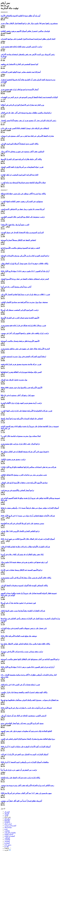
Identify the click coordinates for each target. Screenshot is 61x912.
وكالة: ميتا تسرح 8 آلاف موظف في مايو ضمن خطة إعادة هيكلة (23, 194)
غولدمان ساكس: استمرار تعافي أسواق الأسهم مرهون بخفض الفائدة (25, 31)
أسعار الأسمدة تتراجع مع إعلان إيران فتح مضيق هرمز (19, 89)
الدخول (3, 808)
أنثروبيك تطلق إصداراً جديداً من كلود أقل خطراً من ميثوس (21, 801)
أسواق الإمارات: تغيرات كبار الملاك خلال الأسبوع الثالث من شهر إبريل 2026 (28, 539)
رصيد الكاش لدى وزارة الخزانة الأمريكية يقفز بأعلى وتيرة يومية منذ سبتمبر (27, 785)
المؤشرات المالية (9, 836)
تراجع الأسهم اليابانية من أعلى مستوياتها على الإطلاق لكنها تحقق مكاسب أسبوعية (30, 659)
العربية (7, 850)
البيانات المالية (8, 834)
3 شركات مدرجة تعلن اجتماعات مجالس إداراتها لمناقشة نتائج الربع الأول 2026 (28, 467)
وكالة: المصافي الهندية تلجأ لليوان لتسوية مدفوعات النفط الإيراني (24, 585)
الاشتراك (7, 812)
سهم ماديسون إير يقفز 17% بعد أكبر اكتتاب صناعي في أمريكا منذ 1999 (26, 793)
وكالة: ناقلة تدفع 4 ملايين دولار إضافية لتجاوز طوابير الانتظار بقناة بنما (25, 644)
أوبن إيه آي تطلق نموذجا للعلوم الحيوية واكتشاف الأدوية (20, 16)
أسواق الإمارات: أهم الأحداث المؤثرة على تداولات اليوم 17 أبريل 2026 (25, 747)
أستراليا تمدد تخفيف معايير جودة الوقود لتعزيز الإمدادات (21, 72)
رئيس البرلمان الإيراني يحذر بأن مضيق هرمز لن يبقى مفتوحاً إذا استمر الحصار (28, 120)
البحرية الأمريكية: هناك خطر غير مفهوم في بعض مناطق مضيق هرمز (25, 349)
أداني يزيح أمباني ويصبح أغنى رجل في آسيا (16, 287)
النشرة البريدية (10, 825)
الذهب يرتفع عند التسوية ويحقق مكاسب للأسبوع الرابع (20, 248)
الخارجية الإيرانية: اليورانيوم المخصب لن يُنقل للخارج (19, 175)
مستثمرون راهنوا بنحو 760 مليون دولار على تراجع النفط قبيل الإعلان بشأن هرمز (29, 23)
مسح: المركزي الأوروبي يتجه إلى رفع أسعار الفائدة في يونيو (22, 723)
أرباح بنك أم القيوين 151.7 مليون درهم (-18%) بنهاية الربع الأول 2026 (25, 271)
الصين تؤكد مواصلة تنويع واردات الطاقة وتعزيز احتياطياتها (21, 372)
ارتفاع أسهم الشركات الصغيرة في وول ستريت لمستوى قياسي (23, 356)
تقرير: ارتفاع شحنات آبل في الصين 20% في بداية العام (20, 685)
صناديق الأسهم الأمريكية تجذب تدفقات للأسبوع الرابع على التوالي (24, 483)
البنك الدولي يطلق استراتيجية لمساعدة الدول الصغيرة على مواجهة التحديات (28, 39)
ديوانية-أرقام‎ (8, 827)
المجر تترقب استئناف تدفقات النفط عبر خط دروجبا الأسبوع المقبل (25, 279)
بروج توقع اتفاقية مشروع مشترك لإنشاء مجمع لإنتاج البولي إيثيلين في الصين (28, 739)
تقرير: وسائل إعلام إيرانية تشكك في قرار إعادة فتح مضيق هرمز (23, 325)
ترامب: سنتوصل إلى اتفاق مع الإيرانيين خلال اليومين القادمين (23, 217)
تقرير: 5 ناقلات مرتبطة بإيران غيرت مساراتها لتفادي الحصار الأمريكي (25, 294)
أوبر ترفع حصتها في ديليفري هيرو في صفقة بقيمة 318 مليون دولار (24, 562)
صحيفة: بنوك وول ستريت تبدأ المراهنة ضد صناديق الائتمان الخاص (24, 302)
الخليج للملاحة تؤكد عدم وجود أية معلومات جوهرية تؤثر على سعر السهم (26, 731)
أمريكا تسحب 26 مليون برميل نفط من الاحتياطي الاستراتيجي (22, 209)
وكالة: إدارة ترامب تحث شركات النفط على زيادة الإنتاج (20, 778)
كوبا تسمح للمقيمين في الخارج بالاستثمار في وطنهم (19, 64)
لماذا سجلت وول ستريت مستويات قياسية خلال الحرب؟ (21, 436)
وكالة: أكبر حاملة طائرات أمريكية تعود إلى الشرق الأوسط (21, 159)
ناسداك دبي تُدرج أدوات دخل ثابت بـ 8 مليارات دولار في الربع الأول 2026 (26, 708)
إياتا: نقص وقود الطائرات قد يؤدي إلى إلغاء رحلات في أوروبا (22, 554)
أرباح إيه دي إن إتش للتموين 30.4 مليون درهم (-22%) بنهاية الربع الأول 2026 (27, 667)
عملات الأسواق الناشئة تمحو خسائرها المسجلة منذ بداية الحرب (23, 183)
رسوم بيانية (7, 844)
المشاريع (7, 843)
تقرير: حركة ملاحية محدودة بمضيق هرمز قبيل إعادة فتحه (21, 364)
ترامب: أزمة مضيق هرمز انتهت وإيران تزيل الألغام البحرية (21, 403)
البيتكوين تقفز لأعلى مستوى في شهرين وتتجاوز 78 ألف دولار (22, 152)
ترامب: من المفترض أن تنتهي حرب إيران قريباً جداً (19, 770)
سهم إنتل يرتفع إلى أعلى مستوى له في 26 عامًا (18, 395)
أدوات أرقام (8, 824)
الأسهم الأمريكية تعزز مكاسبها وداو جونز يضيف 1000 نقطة (21, 388)
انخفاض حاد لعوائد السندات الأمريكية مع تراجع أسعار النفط (22, 419)
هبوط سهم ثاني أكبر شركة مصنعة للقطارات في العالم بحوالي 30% (25, 452)
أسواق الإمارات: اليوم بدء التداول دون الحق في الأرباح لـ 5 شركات (24, 754)
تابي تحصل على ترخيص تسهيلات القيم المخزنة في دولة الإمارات (24, 628)
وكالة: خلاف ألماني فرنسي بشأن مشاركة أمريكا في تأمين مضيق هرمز (26, 578)
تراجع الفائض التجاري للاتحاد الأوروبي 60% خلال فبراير (20, 531)
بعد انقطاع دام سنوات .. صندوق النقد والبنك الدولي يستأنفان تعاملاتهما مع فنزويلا (30, 700)
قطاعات (7, 831)
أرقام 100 (7, 819)
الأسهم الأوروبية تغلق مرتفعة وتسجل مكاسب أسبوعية (20, 341)
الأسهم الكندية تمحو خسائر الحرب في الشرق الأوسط (20, 318)
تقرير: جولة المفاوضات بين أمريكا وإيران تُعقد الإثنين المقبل (22, 167)
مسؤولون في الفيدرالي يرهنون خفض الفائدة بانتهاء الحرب (22, 201)
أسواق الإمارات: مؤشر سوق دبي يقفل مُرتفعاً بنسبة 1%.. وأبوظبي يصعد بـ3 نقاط (30, 508)
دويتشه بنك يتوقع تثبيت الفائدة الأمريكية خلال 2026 (19, 636)
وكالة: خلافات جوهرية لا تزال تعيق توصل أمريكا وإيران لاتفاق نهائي (24, 263)
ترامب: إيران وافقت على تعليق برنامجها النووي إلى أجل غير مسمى (25, 333)
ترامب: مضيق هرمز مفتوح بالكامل (13, 459)
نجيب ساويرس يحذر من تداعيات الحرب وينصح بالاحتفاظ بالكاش (24, 475)
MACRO (7, 820)
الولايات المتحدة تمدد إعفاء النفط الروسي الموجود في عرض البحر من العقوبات (29, 97)
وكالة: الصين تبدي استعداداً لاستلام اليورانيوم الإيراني (19, 144)
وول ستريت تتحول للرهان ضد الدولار (14, 380)
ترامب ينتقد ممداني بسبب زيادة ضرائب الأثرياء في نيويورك (22, 652)
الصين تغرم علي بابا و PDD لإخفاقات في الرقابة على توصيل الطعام (25, 128)
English (7, 848)
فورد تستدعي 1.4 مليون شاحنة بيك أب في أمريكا (18, 603)
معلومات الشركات (10, 832)
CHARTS (7, 822)
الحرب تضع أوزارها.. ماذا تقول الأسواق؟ (15, 225)
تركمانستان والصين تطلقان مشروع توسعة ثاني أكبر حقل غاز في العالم (26, 113)
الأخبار (6, 815)
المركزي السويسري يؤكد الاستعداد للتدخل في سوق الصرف (22, 232)
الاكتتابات (7, 839)
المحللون (7, 837)
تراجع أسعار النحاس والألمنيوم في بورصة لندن (17, 490)
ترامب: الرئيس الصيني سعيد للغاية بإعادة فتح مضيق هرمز (21, 47)
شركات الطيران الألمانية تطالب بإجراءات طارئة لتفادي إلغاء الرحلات (25, 547)
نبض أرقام (7, 817)
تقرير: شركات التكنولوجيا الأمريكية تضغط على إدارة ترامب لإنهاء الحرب (26, 411)
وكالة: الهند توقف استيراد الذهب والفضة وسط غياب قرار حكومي (24, 692)
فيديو (5, 829)
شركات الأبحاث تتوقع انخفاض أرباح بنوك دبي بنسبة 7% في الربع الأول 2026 (28, 516)
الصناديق (7, 841)
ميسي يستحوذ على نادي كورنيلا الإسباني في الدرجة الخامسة (22, 523)
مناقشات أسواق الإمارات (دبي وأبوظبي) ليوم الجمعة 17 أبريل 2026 (25, 762)
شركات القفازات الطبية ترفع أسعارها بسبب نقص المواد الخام (23, 611)
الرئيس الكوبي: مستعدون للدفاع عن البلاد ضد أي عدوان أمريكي (23, 716)
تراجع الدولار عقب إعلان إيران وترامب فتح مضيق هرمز (20, 444)
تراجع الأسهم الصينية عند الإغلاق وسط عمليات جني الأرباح (21, 570)
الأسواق (6, 813)
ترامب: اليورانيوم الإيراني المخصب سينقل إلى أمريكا (19, 310)
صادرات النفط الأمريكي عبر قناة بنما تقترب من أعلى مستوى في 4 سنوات (27, 136)
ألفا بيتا (6, 846)
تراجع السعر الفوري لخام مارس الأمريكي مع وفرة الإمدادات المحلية (25, 256)
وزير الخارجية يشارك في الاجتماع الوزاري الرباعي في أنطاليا (22, 105)
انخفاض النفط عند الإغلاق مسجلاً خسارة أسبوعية (18, 240)
